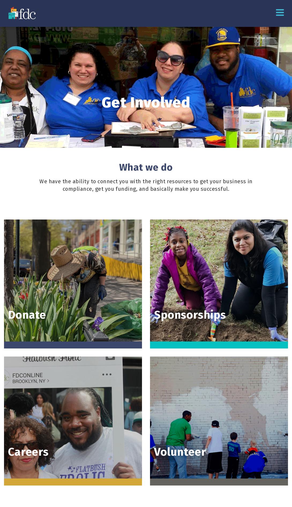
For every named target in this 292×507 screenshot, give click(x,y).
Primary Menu (280, 12)
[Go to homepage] (22, 12)
